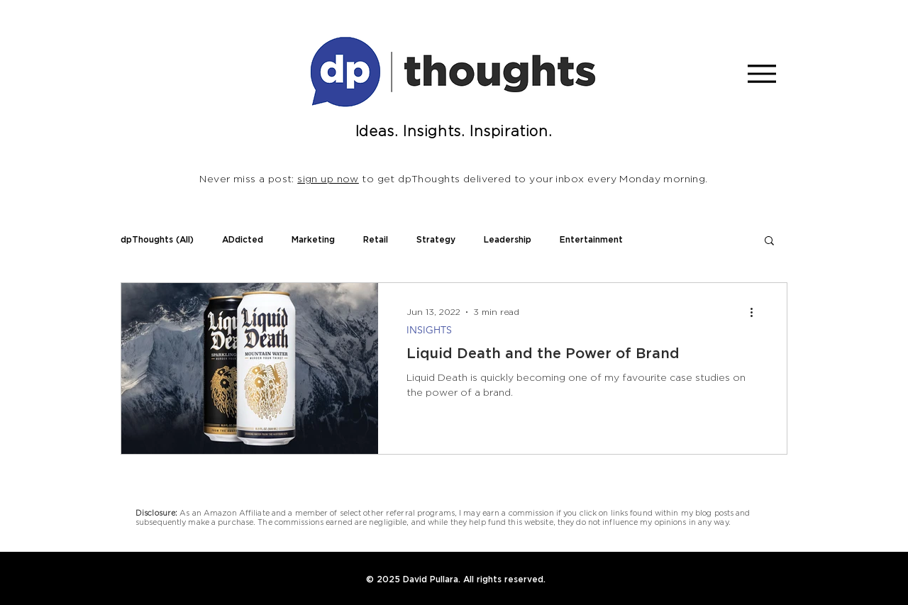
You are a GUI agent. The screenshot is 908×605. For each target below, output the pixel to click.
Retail (375, 239)
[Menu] (761, 73)
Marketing (313, 239)
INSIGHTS (429, 330)
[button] (769, 241)
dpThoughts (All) (157, 239)
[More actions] (756, 312)
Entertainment (591, 239)
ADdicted (242, 239)
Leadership (507, 239)
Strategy (435, 239)
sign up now (328, 179)
